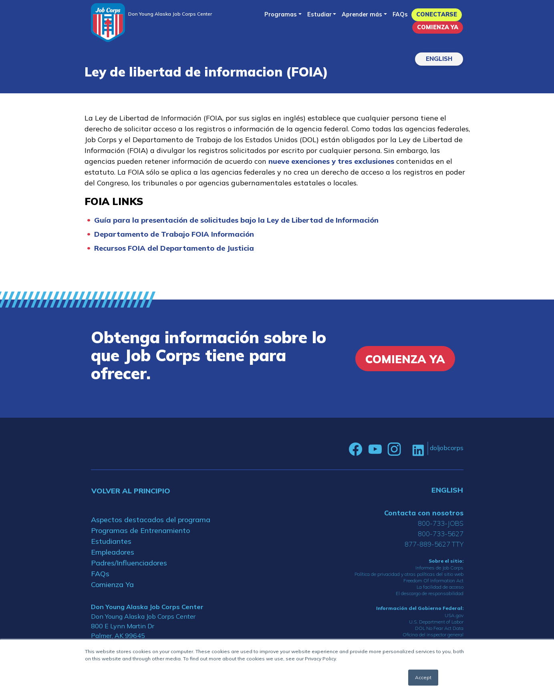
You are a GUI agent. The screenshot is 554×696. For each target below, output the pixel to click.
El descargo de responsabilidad (429, 593)
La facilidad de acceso (440, 587)
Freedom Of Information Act (433, 580)
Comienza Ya (437, 27)
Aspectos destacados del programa (150, 519)
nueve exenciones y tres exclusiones (331, 161)
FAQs (400, 14)
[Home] (108, 22)
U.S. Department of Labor (436, 622)
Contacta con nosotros (423, 513)
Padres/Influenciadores (129, 562)
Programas (280, 14)
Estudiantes (111, 541)
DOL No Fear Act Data (439, 628)
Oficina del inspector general (433, 635)
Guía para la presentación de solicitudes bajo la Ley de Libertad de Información (236, 220)
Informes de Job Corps (439, 568)
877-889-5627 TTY (434, 544)
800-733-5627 (440, 533)
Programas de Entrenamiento (140, 530)
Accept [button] (423, 677)
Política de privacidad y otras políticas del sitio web (409, 574)
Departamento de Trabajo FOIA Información (174, 234)
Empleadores (112, 552)
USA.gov (454, 615)
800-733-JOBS (440, 523)
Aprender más (362, 14)
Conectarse (436, 14)
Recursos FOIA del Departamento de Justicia (174, 248)
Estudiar (319, 14)
